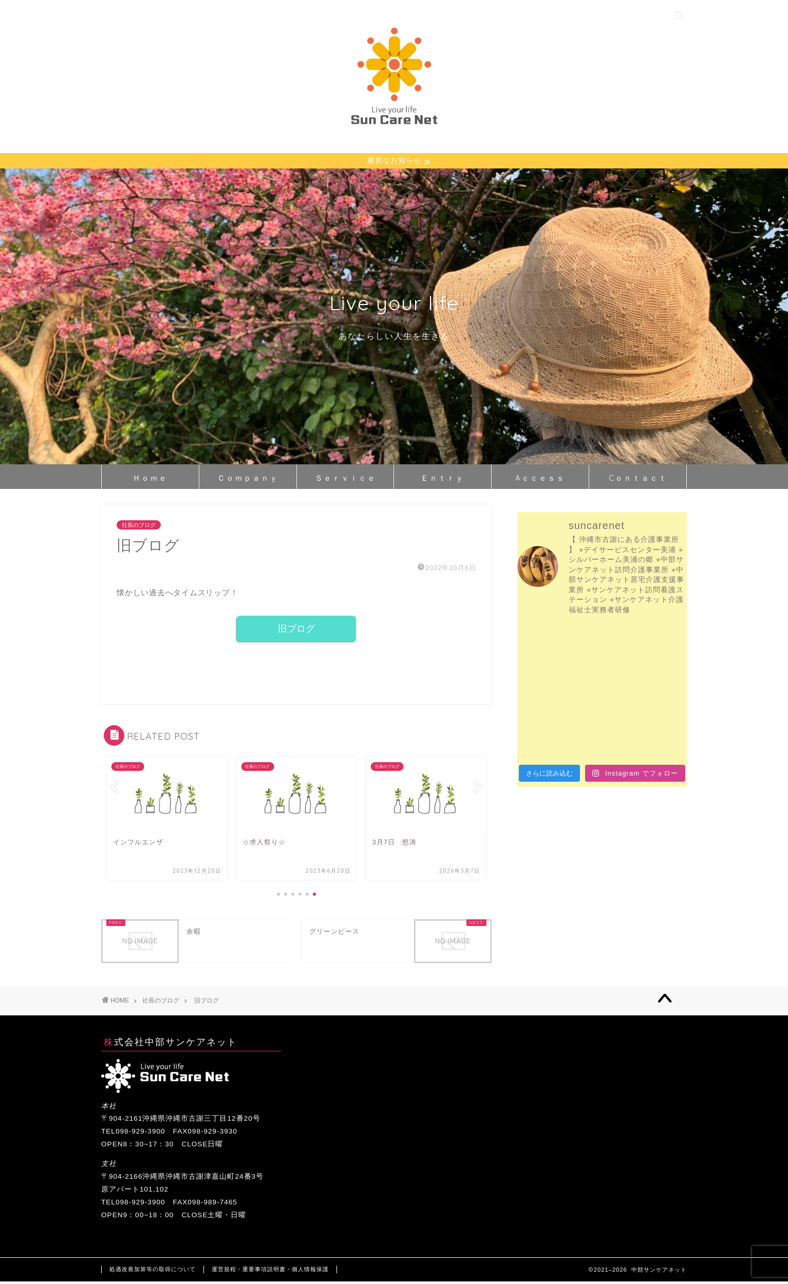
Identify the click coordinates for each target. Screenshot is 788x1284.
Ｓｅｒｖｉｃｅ (345, 479)
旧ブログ (296, 631)
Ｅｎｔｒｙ (442, 479)
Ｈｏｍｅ (150, 479)
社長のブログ (139, 526)
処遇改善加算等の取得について (152, 1272)
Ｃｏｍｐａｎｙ (247, 479)
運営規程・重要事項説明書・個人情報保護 (270, 1272)
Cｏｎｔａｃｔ (638, 479)
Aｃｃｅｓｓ (540, 479)
